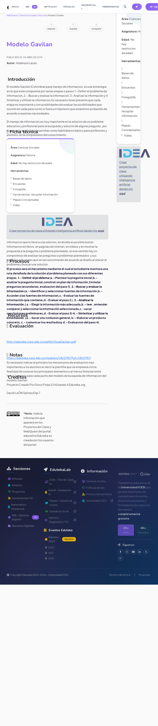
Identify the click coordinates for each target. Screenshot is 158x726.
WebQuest (12, 15)
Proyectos (17, 510)
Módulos (15, 503)
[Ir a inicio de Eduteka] (6, 7)
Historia (42, 15)
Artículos (15, 496)
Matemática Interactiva (17, 526)
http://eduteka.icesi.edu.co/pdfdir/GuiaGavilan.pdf (41, 348)
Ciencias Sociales (28, 15)
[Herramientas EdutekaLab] (139, 7)
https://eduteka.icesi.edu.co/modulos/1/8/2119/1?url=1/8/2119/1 (49, 364)
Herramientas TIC (21, 517)
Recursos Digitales (22, 546)
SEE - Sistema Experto (23, 537)
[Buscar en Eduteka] (125, 7)
